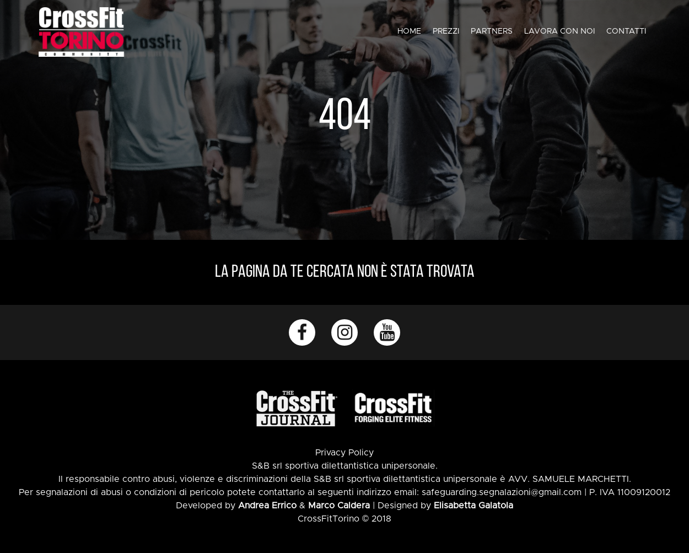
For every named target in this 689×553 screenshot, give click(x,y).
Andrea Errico (267, 505)
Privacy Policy (344, 452)
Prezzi (446, 31)
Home (409, 31)
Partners (492, 31)
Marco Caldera (339, 505)
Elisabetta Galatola (473, 505)
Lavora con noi (559, 31)
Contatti (626, 31)
